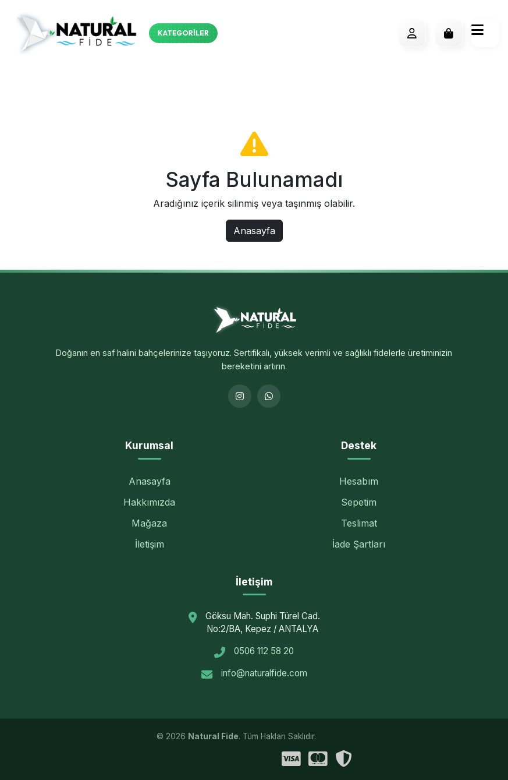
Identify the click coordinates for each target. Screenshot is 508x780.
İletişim (149, 544)
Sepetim (358, 502)
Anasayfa (254, 231)
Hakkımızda (149, 502)
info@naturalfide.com (264, 673)
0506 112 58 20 (264, 651)
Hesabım (358, 481)
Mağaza (149, 523)
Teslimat (359, 523)
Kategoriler (183, 33)
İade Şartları (358, 544)
